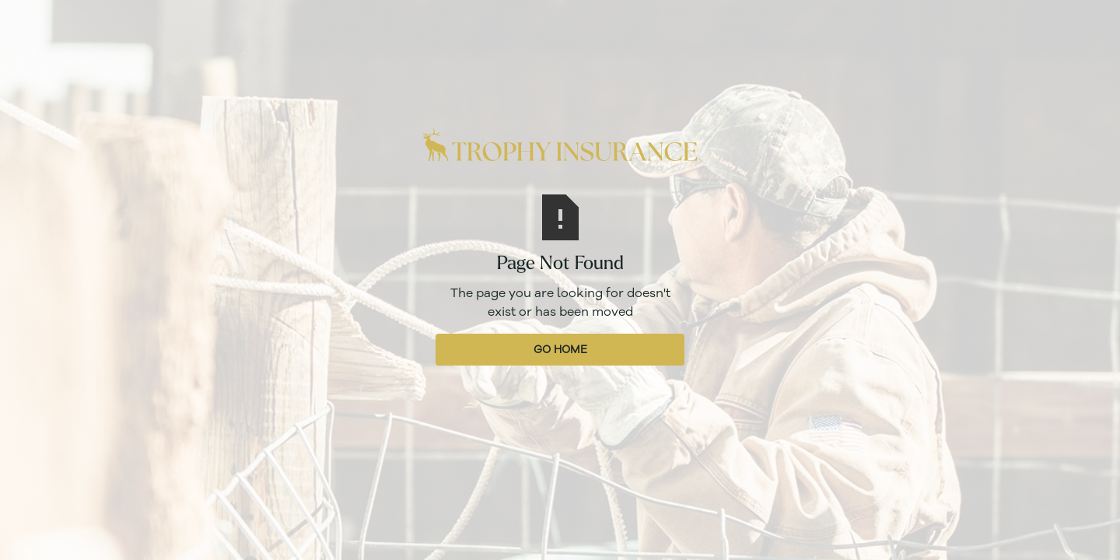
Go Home (560, 349)
